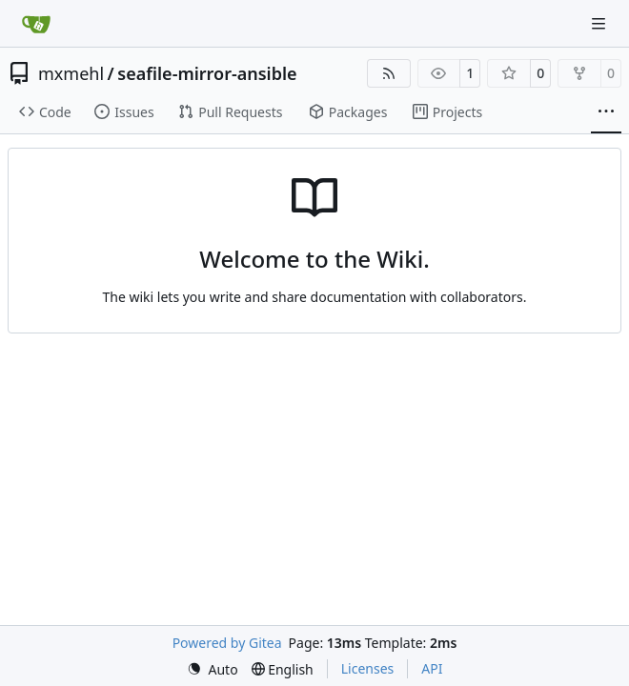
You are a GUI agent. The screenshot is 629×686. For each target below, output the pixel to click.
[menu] (212, 669)
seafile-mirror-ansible (206, 73)
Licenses (368, 668)
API (431, 668)
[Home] (36, 24)
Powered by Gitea (227, 643)
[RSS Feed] (389, 73)
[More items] (606, 112)
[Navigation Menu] (600, 23)
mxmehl (71, 73)
